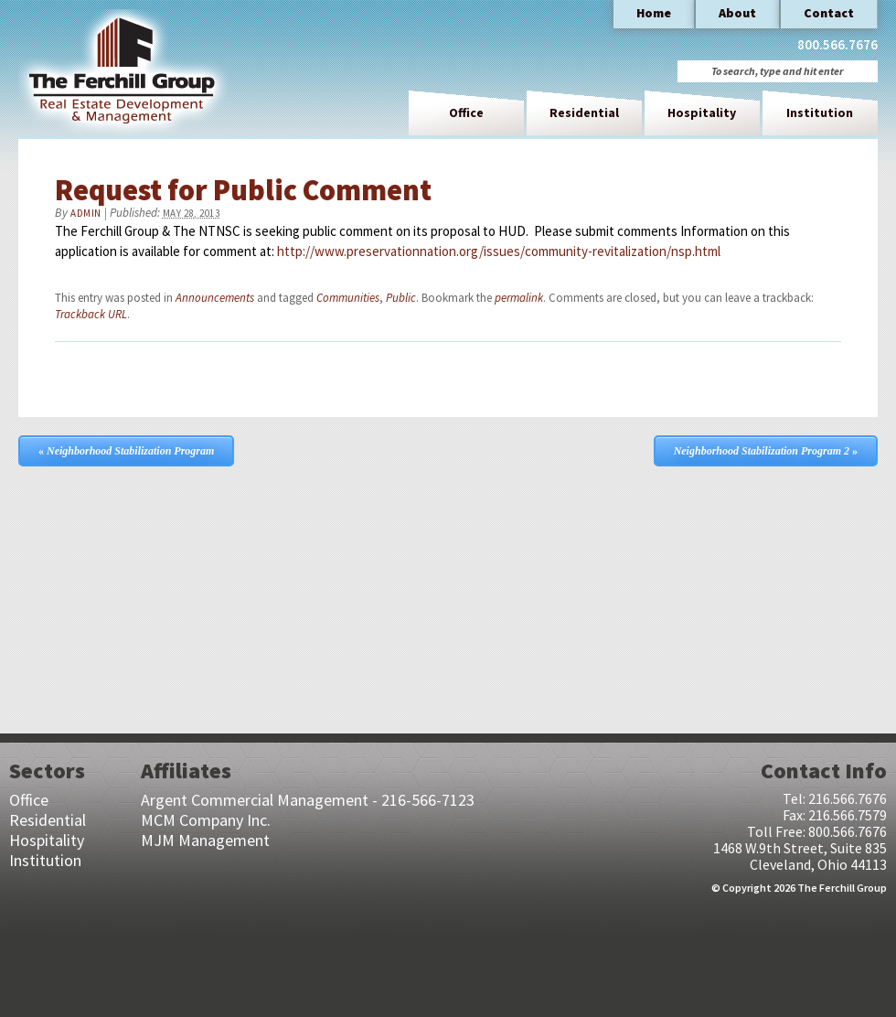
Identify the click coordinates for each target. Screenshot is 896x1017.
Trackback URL (91, 314)
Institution (819, 112)
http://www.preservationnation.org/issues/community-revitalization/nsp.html (498, 251)
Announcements (215, 297)
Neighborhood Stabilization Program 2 (766, 450)
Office (466, 112)
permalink (519, 297)
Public (401, 297)
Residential (584, 112)
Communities (347, 297)
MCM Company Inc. (206, 819)
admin (85, 213)
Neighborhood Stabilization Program (126, 450)
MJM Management (205, 840)
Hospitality (701, 112)
